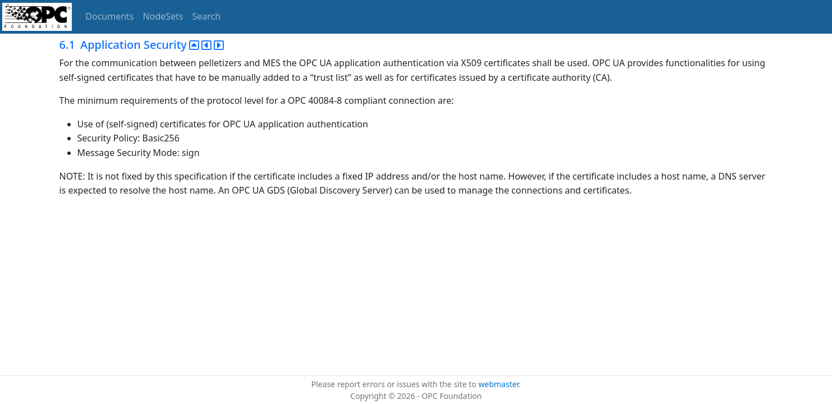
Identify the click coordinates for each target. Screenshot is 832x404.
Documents (109, 16)
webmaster (499, 384)
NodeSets (163, 16)
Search (206, 16)
